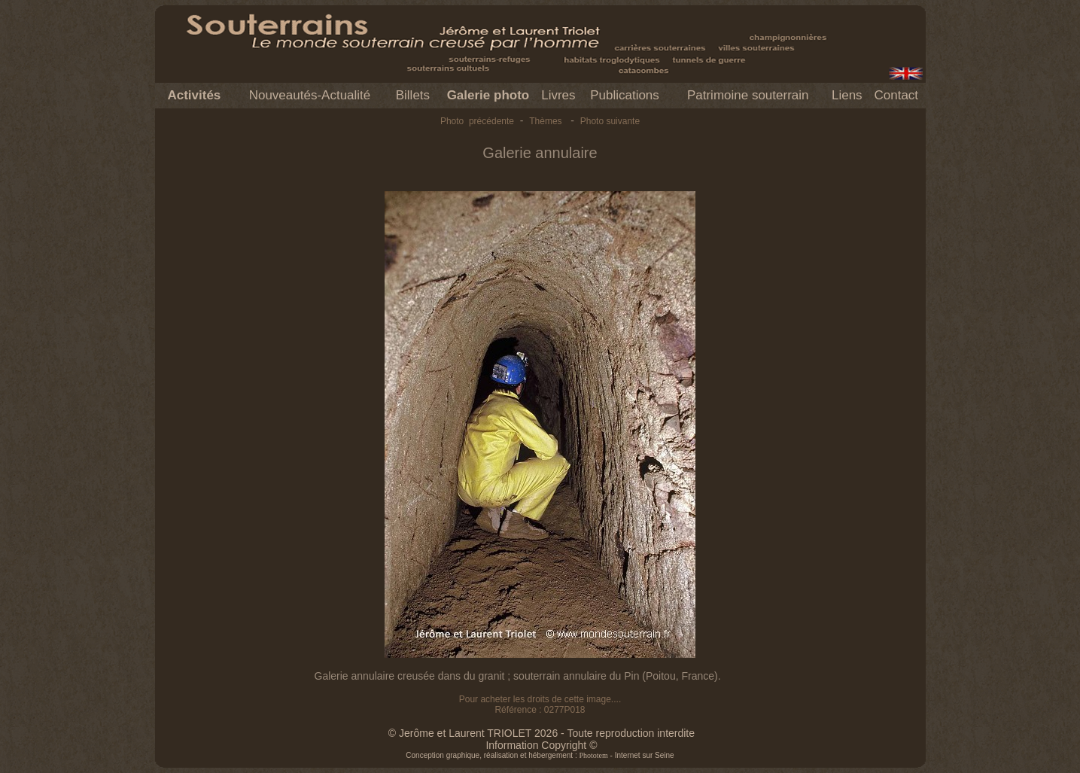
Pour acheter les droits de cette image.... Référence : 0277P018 (540, 704)
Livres (558, 95)
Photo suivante (610, 121)
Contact (896, 95)
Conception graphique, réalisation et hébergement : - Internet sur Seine (540, 755)
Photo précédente (477, 121)
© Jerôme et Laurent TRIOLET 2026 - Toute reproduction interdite (541, 733)
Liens (847, 95)
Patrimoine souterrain (748, 95)
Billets (413, 95)
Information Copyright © (541, 745)
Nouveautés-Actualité (310, 95)
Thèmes (545, 121)
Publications (624, 95)
